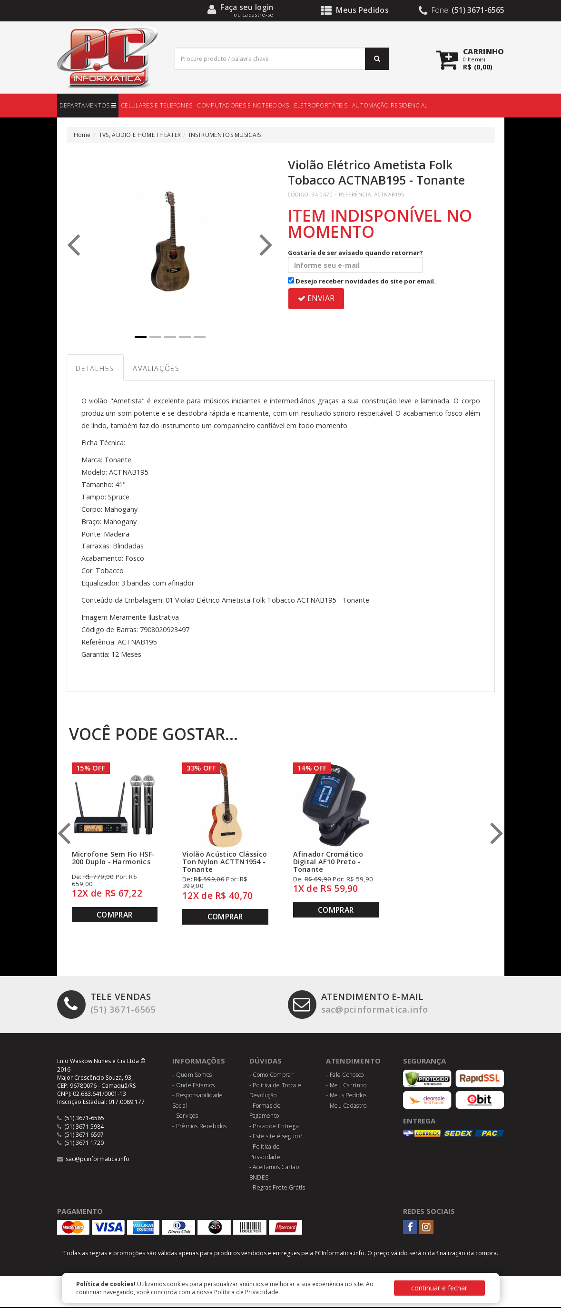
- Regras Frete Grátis (277, 1189)
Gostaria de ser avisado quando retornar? (355, 260)
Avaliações (161, 369)
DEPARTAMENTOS (88, 105)
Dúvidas (265, 1062)
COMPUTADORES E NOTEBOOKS (243, 105)
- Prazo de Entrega (274, 1127)
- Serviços (185, 1117)
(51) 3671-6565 (107, 1005)
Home (82, 135)
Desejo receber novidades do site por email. (362, 281)
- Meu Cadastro (346, 1107)
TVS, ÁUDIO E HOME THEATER (140, 135)
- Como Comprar (271, 1076)
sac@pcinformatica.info (360, 1005)
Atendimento (353, 1062)
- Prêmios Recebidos (199, 1127)
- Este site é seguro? (275, 1137)
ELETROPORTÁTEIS (321, 105)
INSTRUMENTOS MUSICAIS (225, 135)
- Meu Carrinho (346, 1086)
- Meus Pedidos (346, 1096)
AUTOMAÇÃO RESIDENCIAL (389, 105)
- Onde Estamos (193, 1086)
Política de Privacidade (246, 1292)
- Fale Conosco (345, 1076)
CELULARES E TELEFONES (156, 105)
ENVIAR (316, 298)
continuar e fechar (439, 1287)
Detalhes (97, 369)
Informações (199, 1062)
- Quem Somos (192, 1076)
